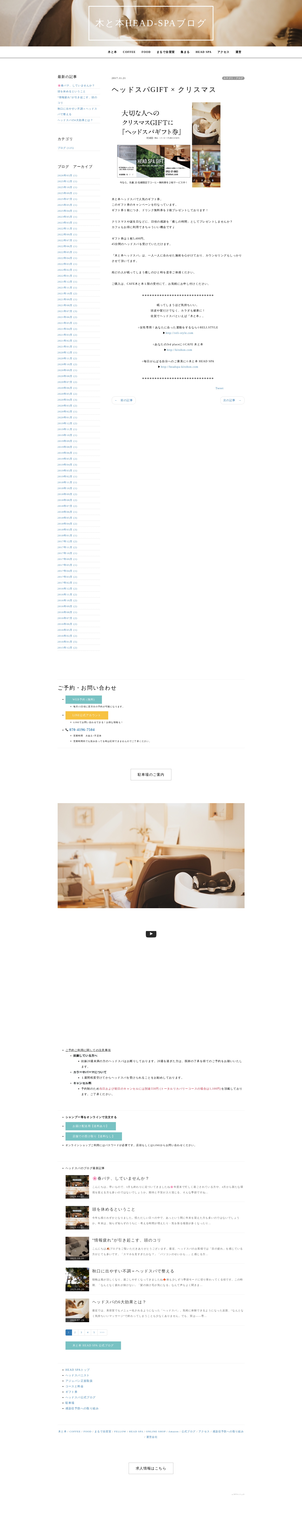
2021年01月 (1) (67, 346)
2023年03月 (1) (67, 222)
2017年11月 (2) (67, 547)
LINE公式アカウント (87, 715)
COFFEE (129, 52)
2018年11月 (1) (67, 482)
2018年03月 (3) (67, 529)
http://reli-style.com (179, 333)
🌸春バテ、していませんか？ (76, 85)
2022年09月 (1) (67, 234)
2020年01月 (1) (67, 417)
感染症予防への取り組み (82, 1408)
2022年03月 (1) (67, 263)
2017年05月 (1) (67, 564)
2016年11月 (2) (67, 594)
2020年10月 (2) (67, 364)
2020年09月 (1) (67, 370)
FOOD (146, 52)
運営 (239, 52)
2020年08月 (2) (67, 376)
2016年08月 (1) (67, 612)
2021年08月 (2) (67, 305)
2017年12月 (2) (67, 541)
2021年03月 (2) (67, 334)
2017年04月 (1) (67, 570)
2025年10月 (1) (67, 187)
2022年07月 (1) (67, 240)
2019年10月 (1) (67, 435)
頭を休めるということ (72, 91)
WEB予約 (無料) (84, 699)
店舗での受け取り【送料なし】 (94, 1136)
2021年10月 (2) (67, 293)
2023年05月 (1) (67, 216)
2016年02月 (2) (67, 635)
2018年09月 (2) (67, 494)
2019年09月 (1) (67, 441)
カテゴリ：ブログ (233, 78)
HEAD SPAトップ (78, 1369)
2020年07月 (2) (67, 382)
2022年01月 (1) (67, 275)
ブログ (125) (66, 147)
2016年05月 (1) (67, 629)
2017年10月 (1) (67, 553)
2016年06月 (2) (67, 624)
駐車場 (70, 1402)
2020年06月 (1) (67, 387)
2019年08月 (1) (67, 446)
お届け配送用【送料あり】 (91, 1126)
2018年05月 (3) (67, 517)
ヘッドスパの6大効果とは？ (75, 120)
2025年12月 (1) (67, 181)
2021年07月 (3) (67, 311)
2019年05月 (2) (67, 458)
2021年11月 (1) (67, 287)
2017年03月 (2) (67, 576)
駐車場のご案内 (151, 775)
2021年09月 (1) (67, 299)
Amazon (173, 1431)
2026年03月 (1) (67, 175)
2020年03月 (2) (67, 405)
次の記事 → (232, 400)
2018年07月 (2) (67, 505)
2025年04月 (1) (67, 210)
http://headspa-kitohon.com (179, 366)
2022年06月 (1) (67, 246)
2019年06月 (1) (67, 452)
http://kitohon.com (179, 349)
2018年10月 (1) (67, 488)
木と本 (112, 52)
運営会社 (152, 1436)
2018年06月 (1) (67, 511)
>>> (102, 1332)
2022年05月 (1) (67, 252)
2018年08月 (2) (67, 500)
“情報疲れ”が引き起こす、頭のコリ (77, 100)
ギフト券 (72, 1391)
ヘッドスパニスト (78, 1375)
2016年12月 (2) (67, 588)
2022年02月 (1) (67, 269)
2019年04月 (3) (67, 464)
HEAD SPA (204, 52)
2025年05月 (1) (67, 204)
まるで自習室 (166, 52)
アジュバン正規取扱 (79, 1380)
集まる (185, 52)
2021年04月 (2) (67, 328)
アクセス (223, 52)
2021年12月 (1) (67, 281)
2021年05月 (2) (67, 322)
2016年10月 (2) (67, 600)
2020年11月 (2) (67, 358)
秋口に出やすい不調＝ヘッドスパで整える (77, 111)
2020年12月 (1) (67, 352)
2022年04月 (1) (67, 258)
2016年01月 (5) (67, 641)
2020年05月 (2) (67, 393)
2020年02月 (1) (67, 411)
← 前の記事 (124, 400)
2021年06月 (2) (67, 317)
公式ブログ (189, 1431)
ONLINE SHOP (156, 1431)
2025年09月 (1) (67, 193)
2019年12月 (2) (67, 423)
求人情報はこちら (151, 1468)
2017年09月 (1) (67, 559)
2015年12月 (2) (67, 647)
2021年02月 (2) (67, 340)
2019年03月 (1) (67, 470)
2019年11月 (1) (67, 429)
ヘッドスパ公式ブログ (81, 1397)
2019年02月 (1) (67, 476)
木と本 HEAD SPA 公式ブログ (93, 1345)
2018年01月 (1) (67, 535)
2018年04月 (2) (67, 523)
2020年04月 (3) (67, 399)
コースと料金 (75, 1386)
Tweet (219, 388)
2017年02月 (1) (67, 582)
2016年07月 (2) (67, 618)
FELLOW (120, 1431)
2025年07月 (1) (67, 199)
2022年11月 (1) (67, 228)
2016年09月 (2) (67, 606)
